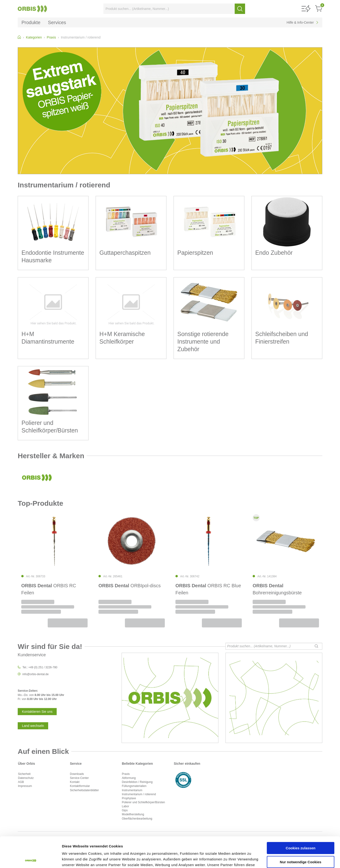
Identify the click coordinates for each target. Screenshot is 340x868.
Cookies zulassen (300, 818)
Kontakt (75, 782)
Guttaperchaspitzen (125, 252)
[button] (306, 9)
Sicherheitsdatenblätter (84, 790)
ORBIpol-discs (129, 585)
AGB (21, 782)
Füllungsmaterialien (134, 786)
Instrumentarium (132, 790)
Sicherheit (24, 774)
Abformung (129, 778)
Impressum (25, 786)
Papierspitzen (195, 252)
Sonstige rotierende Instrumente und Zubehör (203, 341)
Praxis (126, 774)
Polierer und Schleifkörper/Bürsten (143, 802)
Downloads (77, 774)
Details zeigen (74, 859)
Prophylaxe (129, 798)
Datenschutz (26, 778)
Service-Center (79, 778)
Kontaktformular (80, 786)
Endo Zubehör (274, 252)
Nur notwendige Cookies (300, 831)
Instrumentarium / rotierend (139, 794)
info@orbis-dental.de (35, 674)
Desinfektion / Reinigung (137, 782)
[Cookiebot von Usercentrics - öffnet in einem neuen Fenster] (30, 858)
